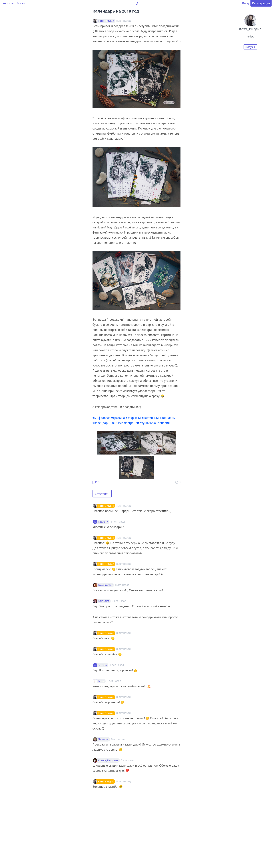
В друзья (250, 47)
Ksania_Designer (108, 760)
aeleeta (102, 665)
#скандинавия (159, 423)
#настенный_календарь (158, 418)
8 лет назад (123, 505)
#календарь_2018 (105, 423)
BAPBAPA (103, 601)
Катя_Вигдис (106, 20)
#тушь (144, 423)
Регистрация (261, 3)
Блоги (21, 3)
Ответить (102, 494)
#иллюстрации (128, 423)
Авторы (8, 3)
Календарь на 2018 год (116, 11)
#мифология (102, 418)
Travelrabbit (105, 585)
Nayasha (103, 739)
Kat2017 (103, 521)
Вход (245, 3)
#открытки (133, 418)
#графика (118, 418)
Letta (101, 681)
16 (96, 482)
